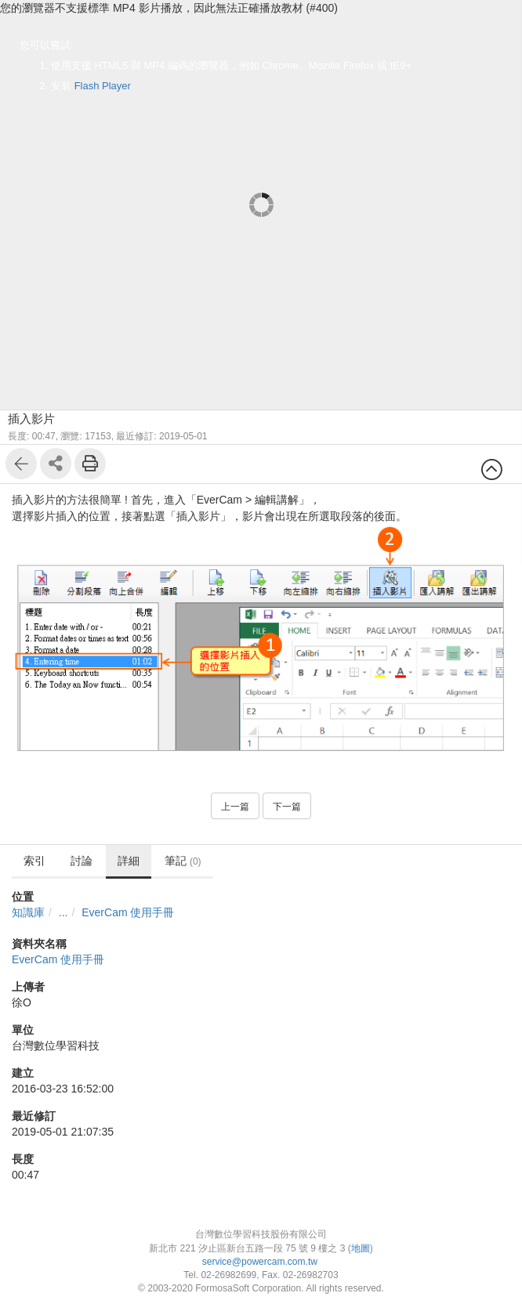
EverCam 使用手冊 (128, 912)
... (63, 912)
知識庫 (28, 912)
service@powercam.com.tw (261, 1261)
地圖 (360, 1248)
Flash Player (102, 86)
